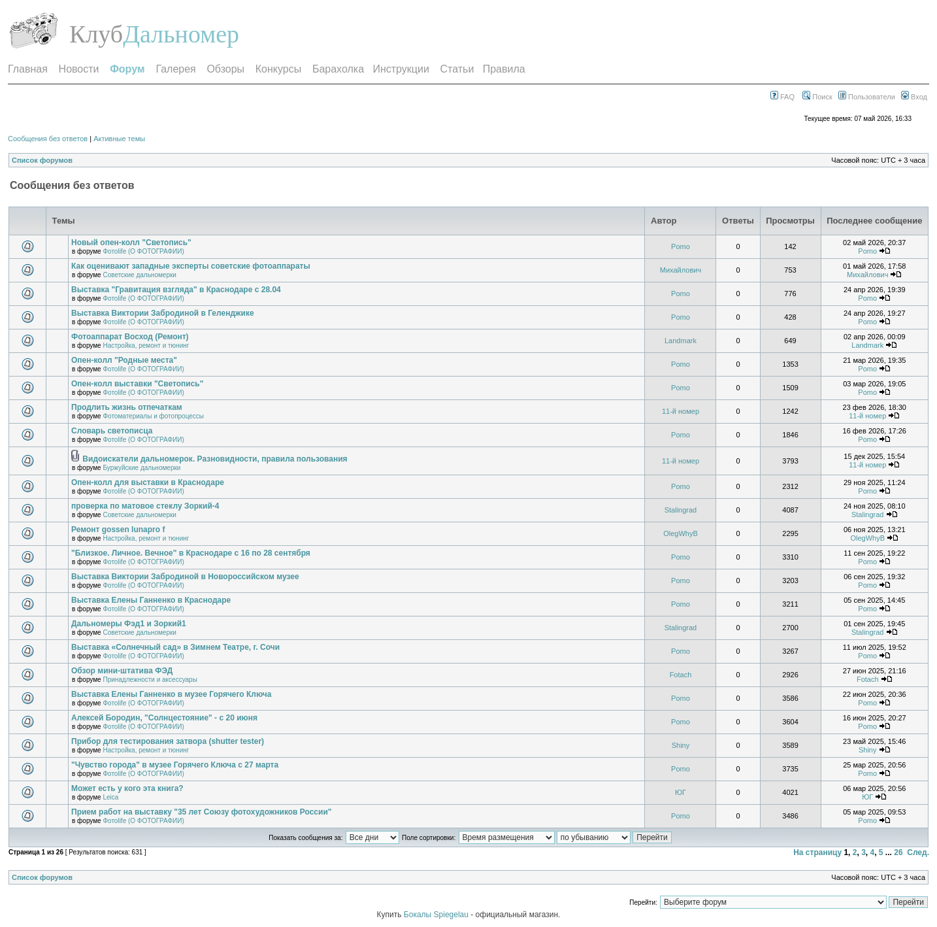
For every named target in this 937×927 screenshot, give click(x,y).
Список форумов (42, 160)
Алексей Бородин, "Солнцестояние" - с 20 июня (164, 717)
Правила (504, 69)
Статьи (457, 69)
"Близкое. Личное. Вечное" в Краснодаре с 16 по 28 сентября (190, 553)
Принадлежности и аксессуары (150, 679)
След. (918, 852)
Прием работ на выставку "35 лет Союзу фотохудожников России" (201, 812)
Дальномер (181, 34)
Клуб (96, 34)
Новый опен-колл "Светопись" (131, 242)
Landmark (681, 341)
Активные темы (119, 139)
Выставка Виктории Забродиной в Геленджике (162, 313)
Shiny (681, 745)
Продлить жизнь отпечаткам (126, 407)
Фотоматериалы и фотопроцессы (153, 416)
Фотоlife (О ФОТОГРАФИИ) (143, 251)
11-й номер (680, 411)
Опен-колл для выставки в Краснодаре (147, 482)
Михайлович (680, 270)
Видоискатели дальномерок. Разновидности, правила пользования (214, 459)
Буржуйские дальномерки (141, 467)
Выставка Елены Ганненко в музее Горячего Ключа (171, 694)
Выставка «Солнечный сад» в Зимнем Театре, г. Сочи (175, 647)
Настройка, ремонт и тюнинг (146, 345)
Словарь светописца (111, 430)
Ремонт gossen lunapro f (118, 529)
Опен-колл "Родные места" (124, 360)
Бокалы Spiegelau (437, 914)
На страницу (817, 852)
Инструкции (400, 69)
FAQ (782, 97)
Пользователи (866, 97)
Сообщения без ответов (48, 139)
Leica (110, 797)
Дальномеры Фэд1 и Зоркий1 (128, 623)
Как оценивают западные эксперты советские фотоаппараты (190, 266)
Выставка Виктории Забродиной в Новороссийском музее (185, 576)
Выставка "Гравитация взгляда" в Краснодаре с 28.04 (176, 289)
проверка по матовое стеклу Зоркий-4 (145, 506)
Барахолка (338, 69)
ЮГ (680, 792)
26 (898, 852)
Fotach (681, 675)
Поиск (817, 97)
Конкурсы (278, 69)
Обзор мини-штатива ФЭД (122, 670)
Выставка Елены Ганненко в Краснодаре (151, 600)
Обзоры (225, 69)
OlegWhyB (680, 533)
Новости (79, 69)
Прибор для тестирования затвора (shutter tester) (167, 741)
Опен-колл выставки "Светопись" (137, 383)
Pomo (680, 246)
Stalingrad (681, 510)
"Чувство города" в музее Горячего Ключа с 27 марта (174, 764)
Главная (28, 69)
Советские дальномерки (139, 274)
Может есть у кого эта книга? (127, 788)
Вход (914, 97)
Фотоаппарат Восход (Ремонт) (130, 336)
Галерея (175, 69)
